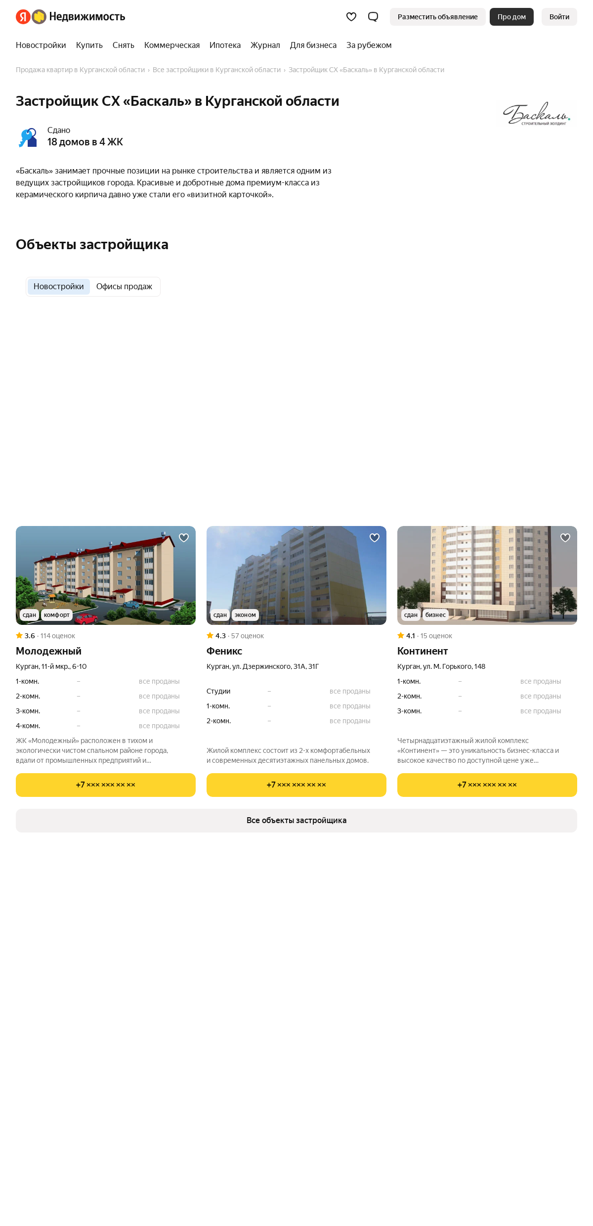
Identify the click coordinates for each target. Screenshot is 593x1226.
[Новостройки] (43, 45)
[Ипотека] (225, 45)
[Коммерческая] (172, 45)
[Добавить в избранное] (184, 538)
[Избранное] (351, 17)
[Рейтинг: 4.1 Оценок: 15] (487, 636)
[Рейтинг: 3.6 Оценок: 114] (106, 636)
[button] (373, 17)
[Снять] (123, 45)
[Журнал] (265, 45)
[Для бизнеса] (313, 45)
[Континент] (487, 575)
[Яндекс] (23, 16)
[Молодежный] (106, 575)
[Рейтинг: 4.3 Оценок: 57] (296, 636)
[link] (559, 17)
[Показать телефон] (106, 785)
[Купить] (89, 45)
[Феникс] (296, 575)
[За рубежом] (366, 45)
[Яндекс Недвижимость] (78, 16)
